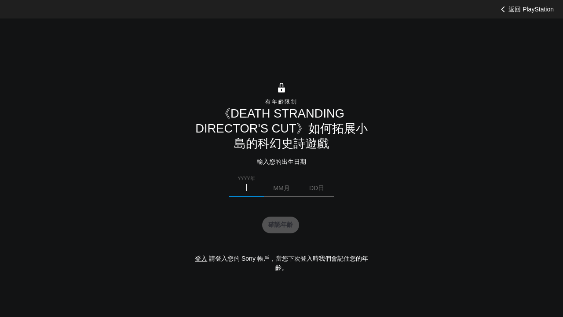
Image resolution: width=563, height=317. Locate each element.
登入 (201, 258)
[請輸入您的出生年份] (246, 188)
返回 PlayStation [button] (526, 9)
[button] (280, 225)
